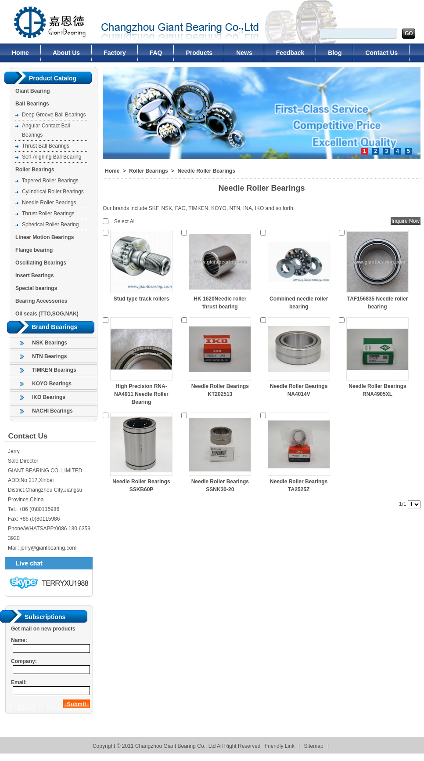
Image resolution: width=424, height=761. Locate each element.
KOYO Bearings (52, 383)
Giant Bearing (32, 91)
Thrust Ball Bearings (45, 146)
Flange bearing (34, 250)
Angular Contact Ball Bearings (46, 130)
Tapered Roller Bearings (50, 181)
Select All (125, 221)
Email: (19, 682)
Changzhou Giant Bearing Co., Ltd (45, 21)
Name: (19, 640)
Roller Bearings (34, 170)
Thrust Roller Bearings (48, 213)
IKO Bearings (48, 397)
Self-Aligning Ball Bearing (51, 157)
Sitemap (313, 746)
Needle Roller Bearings (49, 202)
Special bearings (36, 288)
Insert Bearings (34, 275)
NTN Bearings (49, 356)
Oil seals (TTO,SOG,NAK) (47, 314)
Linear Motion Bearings (44, 237)
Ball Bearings (32, 104)
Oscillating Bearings (40, 263)
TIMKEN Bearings (54, 370)
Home (112, 171)
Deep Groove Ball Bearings (54, 115)
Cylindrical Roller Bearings (53, 191)
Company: (24, 661)
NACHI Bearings (52, 411)
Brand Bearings (54, 326)
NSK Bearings (49, 343)
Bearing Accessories (41, 301)
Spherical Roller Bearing (50, 224)
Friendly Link (280, 746)
